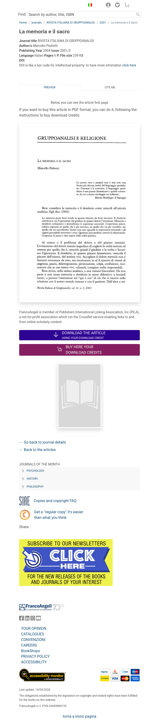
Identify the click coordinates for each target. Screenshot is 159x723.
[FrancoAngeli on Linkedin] (27, 619)
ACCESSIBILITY (34, 662)
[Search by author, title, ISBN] (80, 14)
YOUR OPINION (33, 628)
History (32, 478)
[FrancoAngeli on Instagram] (32, 619)
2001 (103, 22)
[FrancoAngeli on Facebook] (21, 619)
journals (37, 22)
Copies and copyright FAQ (55, 501)
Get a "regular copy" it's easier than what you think (58, 515)
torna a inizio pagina (79, 716)
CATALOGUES (32, 634)
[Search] (138, 14)
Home (23, 22)
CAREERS (29, 645)
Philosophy (35, 486)
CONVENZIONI (33, 639)
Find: (22, 14)
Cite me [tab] (110, 87)
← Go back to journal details (42, 442)
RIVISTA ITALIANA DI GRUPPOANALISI (71, 22)
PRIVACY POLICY (35, 656)
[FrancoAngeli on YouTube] (38, 619)
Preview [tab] (49, 87)
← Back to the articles (37, 450)
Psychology (35, 470)
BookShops (30, 651)
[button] (88, 5)
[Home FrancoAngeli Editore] (35, 5)
